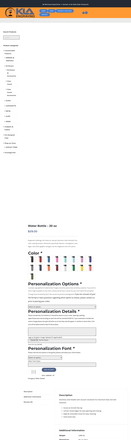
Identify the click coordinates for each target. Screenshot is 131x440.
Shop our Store (10, 143)
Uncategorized (10, 153)
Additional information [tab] (32, 397)
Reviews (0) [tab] (28, 402)
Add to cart (49, 370)
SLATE (8, 116)
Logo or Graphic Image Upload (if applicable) (45, 337)
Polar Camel (40, 378)
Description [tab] (28, 392)
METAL (8, 111)
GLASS (8, 101)
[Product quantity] (34, 372)
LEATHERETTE (11, 106)
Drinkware (10, 66)
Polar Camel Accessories (11, 92)
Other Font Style (34, 361)
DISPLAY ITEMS (11, 147)
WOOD (8, 121)
